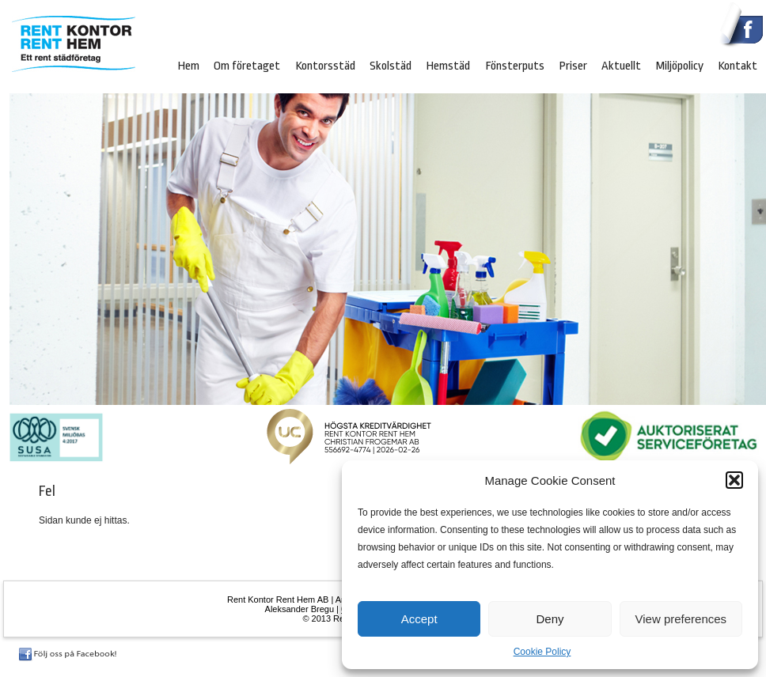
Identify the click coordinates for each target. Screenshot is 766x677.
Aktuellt (621, 66)
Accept (419, 619)
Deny (549, 619)
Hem (188, 66)
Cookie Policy (542, 651)
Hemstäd (448, 66)
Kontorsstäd (325, 66)
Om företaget (247, 66)
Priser (573, 66)
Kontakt (737, 66)
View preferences (681, 619)
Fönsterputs (514, 66)
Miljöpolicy (679, 66)
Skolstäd (390, 66)
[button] (734, 480)
